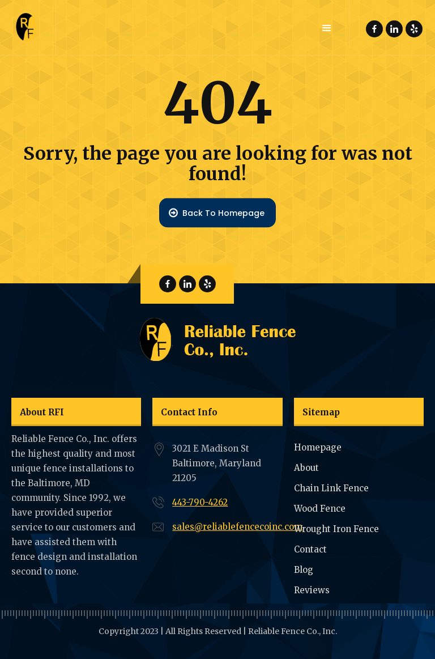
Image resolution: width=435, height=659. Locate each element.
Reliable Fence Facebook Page (374, 29)
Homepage (318, 447)
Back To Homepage (223, 212)
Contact (310, 549)
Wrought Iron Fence (336, 529)
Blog (303, 569)
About (306, 467)
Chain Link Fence (331, 488)
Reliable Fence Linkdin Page (394, 29)
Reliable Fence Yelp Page (414, 29)
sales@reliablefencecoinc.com (237, 526)
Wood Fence (320, 508)
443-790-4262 (200, 502)
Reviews (312, 590)
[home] (28, 27)
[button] (327, 28)
